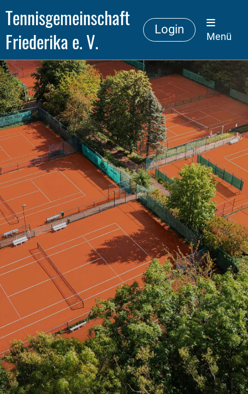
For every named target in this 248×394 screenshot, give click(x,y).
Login (169, 29)
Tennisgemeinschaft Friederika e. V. (67, 29)
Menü (219, 30)
